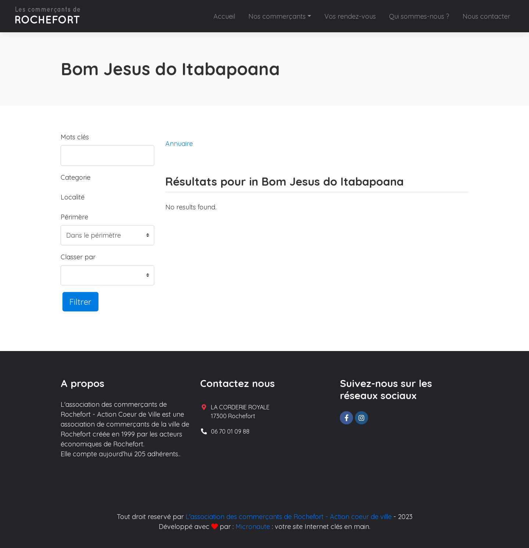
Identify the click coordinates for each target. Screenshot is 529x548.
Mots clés (75, 137)
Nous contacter (486, 16)
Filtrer (80, 301)
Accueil (224, 16)
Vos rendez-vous (350, 16)
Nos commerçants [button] (277, 16)
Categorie (75, 177)
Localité (72, 197)
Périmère (74, 217)
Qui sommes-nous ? (419, 16)
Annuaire (179, 143)
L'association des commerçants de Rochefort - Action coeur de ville (289, 516)
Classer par (78, 257)
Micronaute (252, 526)
